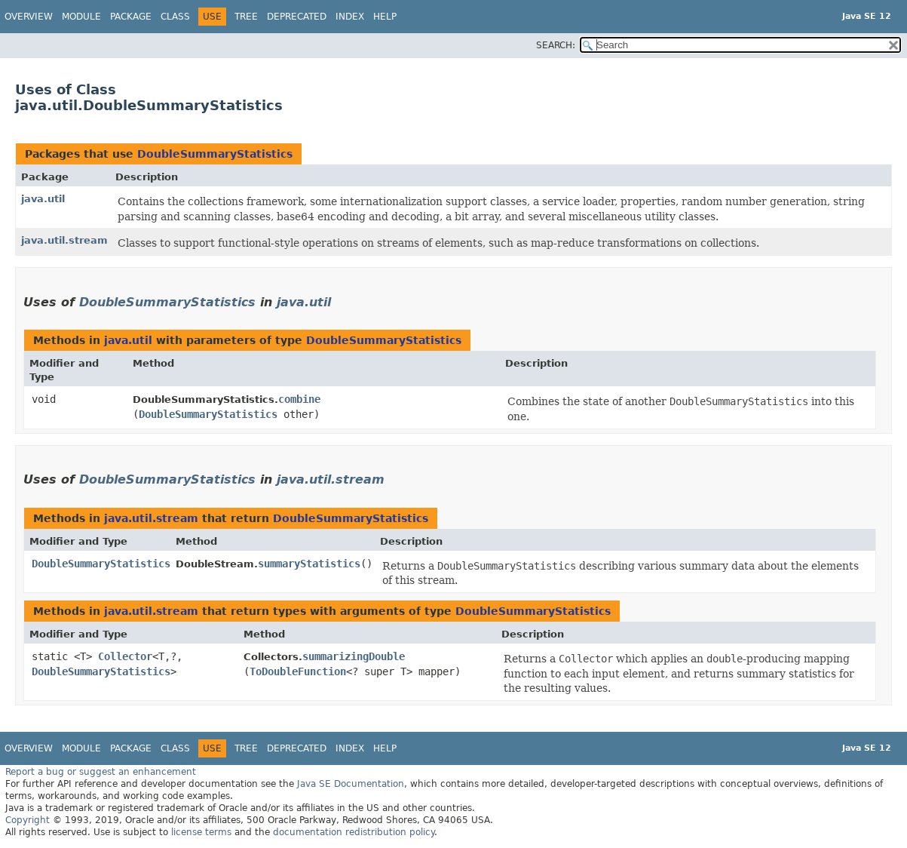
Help (385, 16)
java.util (43, 198)
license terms (201, 832)
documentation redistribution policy (353, 832)
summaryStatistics (309, 564)
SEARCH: (555, 45)
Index (350, 16)
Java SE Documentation (350, 784)
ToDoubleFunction (298, 671)
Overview (29, 16)
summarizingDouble (353, 656)
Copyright (27, 820)
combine (299, 399)
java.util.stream (64, 240)
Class (175, 16)
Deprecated (296, 16)
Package (131, 16)
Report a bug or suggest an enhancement (100, 772)
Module (81, 16)
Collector (125, 656)
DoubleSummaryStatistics (215, 154)
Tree (246, 16)
